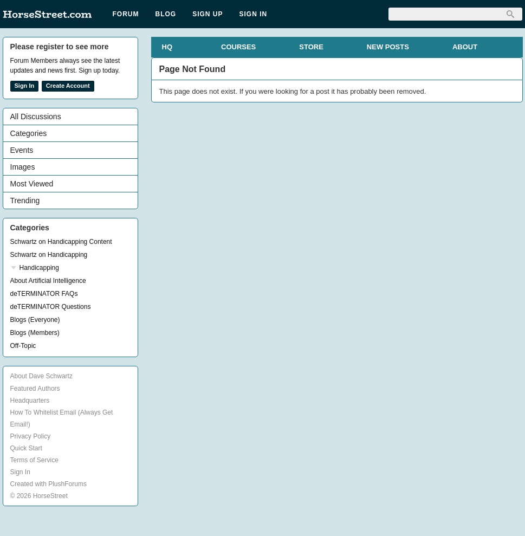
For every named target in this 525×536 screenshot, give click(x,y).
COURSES (238, 47)
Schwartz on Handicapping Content (61, 242)
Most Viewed (32, 183)
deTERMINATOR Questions (50, 307)
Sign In (253, 14)
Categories (28, 133)
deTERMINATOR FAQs (44, 294)
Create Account (68, 85)
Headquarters (30, 400)
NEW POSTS (388, 47)
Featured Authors (35, 388)
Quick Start (26, 448)
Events (22, 150)
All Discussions (35, 116)
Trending (25, 200)
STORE (311, 47)
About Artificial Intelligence (48, 281)
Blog (166, 14)
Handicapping (39, 268)
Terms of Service (34, 460)
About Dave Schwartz (41, 376)
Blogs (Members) (35, 333)
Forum (126, 14)
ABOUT (464, 47)
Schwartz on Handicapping (49, 255)
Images (22, 167)
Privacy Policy (30, 436)
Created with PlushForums (48, 484)
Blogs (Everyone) (35, 320)
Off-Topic (23, 346)
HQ (167, 47)
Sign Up (207, 14)
